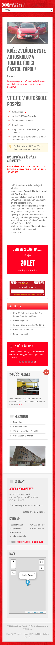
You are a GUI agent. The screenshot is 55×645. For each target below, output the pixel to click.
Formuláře (18, 422)
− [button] (13, 566)
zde (20, 404)
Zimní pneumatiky (21, 334)
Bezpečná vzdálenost (23, 329)
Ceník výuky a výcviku (23, 436)
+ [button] (13, 562)
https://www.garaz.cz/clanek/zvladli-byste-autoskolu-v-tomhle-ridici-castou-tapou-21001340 (26, 84)
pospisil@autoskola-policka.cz (29, 542)
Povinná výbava (20, 320)
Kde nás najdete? (21, 427)
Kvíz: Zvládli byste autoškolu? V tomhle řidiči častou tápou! (27, 314)
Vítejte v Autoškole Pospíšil (25, 431)
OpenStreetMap (39, 612)
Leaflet (28, 612)
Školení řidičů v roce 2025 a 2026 (28, 325)
